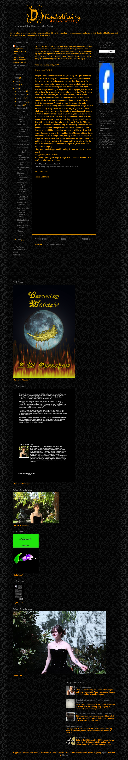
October (20, 98)
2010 (17, 85)
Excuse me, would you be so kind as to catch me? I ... (23, 129)
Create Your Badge (104, 105)
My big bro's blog (105, 144)
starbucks (60, 167)
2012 (17, 78)
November (21, 95)
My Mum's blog (105, 120)
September (21, 102)
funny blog (45, 167)
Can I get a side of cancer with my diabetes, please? (23, 212)
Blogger (65, 755)
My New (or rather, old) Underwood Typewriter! (94, 713)
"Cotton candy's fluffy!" (20, 233)
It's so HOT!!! (22, 111)
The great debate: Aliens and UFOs (22, 176)
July (19, 240)
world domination (71, 167)
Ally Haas (102, 61)
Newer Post (41, 238)
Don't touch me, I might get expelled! (23, 150)
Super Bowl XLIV (83, 738)
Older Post (87, 238)
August (20, 105)
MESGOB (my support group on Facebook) (105, 136)
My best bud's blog (106, 141)
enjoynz (104, 753)
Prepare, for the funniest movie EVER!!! (23, 118)
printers (53, 167)
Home (64, 238)
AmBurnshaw (20, 46)
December (21, 91)
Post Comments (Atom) (54, 244)
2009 (17, 88)
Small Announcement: (74, 726)
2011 (17, 81)
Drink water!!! (22, 108)
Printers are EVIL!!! (21, 203)
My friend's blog (105, 147)
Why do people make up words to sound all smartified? (22, 187)
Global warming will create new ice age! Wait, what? (23, 160)
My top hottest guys (83, 687)
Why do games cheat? (22, 227)
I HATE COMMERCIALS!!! (23, 197)
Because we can (23, 144)
